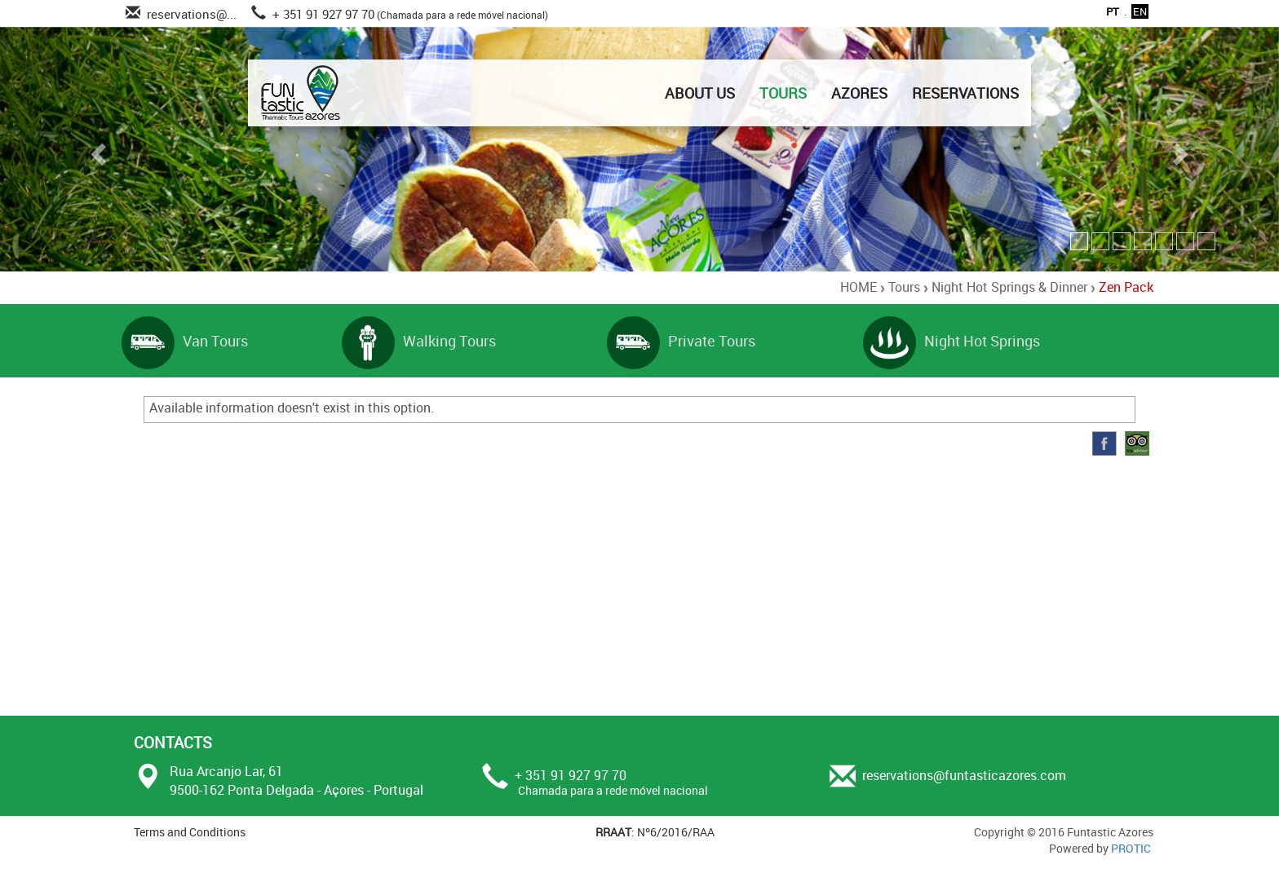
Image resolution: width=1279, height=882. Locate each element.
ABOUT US (700, 93)
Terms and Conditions (190, 832)
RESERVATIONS (965, 93)
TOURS (783, 93)
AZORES (859, 93)
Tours (904, 287)
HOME (858, 287)
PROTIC (1131, 848)
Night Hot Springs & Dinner (1009, 287)
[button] (96, 149)
